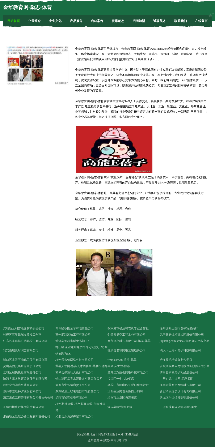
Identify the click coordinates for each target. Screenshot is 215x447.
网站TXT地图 (106, 434)
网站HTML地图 (128, 434)
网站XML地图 (86, 434)
